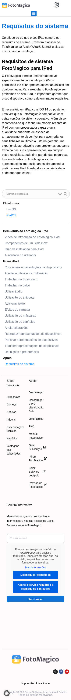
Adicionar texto (15, 303)
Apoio (7, 358)
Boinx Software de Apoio (37, 471)
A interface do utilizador (20, 255)
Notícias (11, 412)
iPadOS (11, 215)
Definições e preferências (22, 351)
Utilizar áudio (13, 291)
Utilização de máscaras (20, 315)
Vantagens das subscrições (14, 450)
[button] (34, 13)
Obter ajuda (36, 418)
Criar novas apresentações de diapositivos (33, 267)
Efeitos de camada (17, 309)
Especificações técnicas (15, 429)
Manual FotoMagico (36, 435)
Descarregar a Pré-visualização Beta (36, 405)
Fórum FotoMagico (37, 458)
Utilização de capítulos (20, 321)
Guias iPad (11, 261)
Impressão (27, 683)
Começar (12, 404)
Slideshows (13, 396)
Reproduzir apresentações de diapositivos (33, 333)
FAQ (31, 426)
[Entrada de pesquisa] (31, 194)
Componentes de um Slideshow (26, 243)
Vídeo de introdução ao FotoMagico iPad (32, 237)
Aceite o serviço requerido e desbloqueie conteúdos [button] (35, 586)
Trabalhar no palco (17, 285)
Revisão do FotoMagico (37, 485)
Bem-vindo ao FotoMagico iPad (25, 231)
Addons (11, 419)
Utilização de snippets (19, 297)
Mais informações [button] (35, 567)
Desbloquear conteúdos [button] (35, 574)
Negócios (12, 438)
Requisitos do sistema (19, 364)
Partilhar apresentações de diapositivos (31, 339)
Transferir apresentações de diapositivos (32, 345)
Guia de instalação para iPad (24, 249)
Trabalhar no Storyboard (21, 279)
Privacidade (43, 683)
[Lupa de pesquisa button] (65, 194)
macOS (11, 209)
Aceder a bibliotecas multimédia (26, 273)
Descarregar (36, 392)
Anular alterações (16, 327)
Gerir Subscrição (37, 447)
